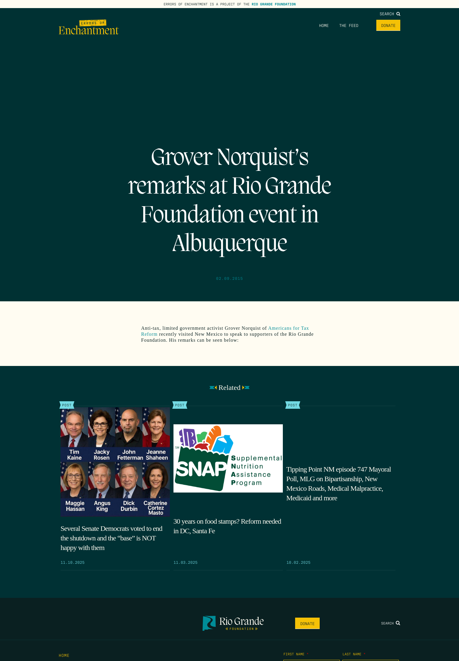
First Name (296, 653)
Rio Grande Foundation (274, 3)
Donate (388, 25)
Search (390, 13)
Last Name (354, 653)
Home (324, 25)
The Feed (348, 25)
